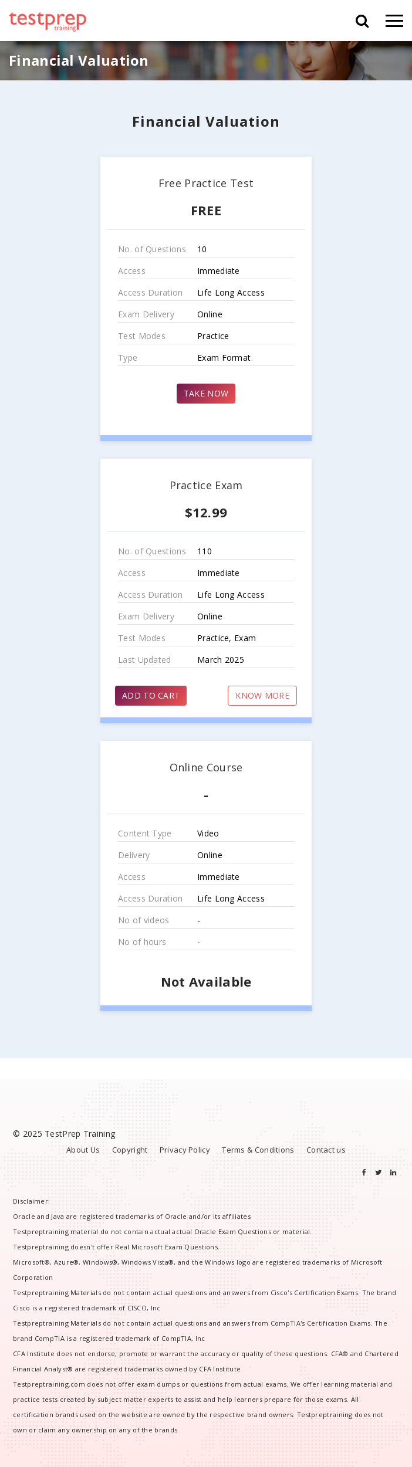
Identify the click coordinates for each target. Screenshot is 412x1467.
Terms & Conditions (258, 1149)
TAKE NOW (206, 393)
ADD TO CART (151, 695)
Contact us (326, 1149)
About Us (83, 1149)
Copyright (130, 1149)
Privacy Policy (185, 1149)
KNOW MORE (262, 695)
